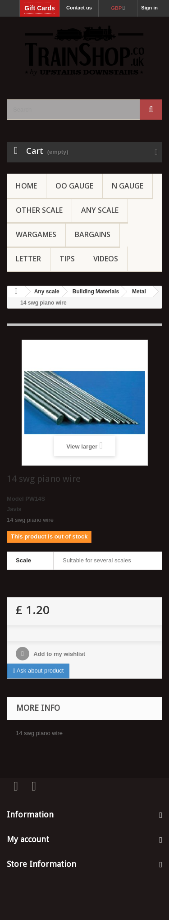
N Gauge (127, 186)
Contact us (79, 7)
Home (26, 186)
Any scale (46, 291)
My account (28, 839)
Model (15, 498)
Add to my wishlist (58, 654)
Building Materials (96, 291)
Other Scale (39, 210)
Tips (67, 259)
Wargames (36, 234)
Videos (105, 259)
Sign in (149, 7)
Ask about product (38, 670)
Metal (139, 291)
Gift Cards (39, 8)
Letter (28, 259)
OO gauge (74, 186)
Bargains (92, 234)
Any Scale (100, 210)
